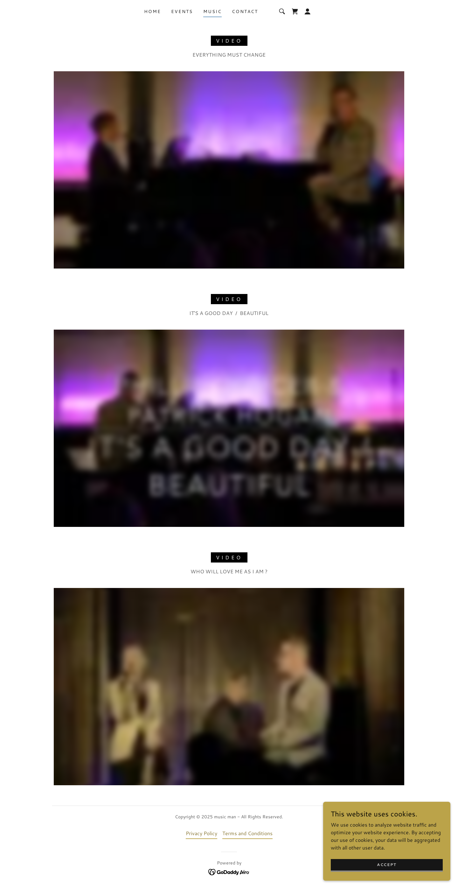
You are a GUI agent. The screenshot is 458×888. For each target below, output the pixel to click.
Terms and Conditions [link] (247, 833)
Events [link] (182, 11)
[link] (294, 11)
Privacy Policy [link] (201, 833)
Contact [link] (245, 11)
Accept (387, 864)
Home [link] (152, 11)
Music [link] (212, 11)
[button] (307, 11)
